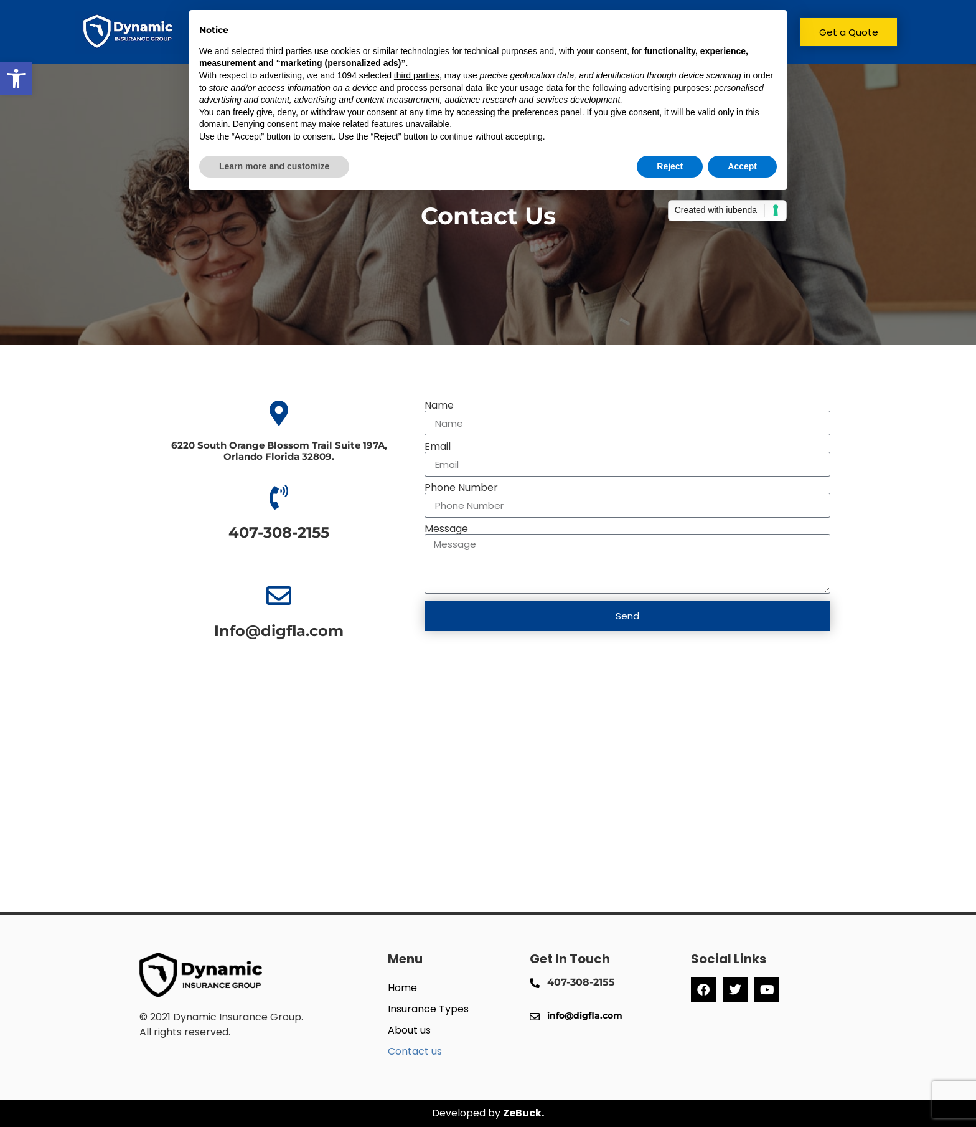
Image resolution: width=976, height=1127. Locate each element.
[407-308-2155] (278, 497)
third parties (416, 75)
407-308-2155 (278, 532)
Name (439, 406)
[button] (16, 78)
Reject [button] (670, 166)
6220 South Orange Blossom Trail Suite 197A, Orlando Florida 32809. (279, 450)
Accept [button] (742, 166)
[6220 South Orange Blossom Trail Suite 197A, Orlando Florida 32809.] (488, 803)
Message (446, 529)
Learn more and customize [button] (274, 166)
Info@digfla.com (279, 631)
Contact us (415, 1051)
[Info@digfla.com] (278, 595)
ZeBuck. (523, 1113)
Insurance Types (428, 1009)
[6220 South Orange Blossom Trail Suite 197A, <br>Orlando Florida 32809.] (278, 413)
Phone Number (461, 488)
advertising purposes (669, 88)
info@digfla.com (584, 1015)
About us (409, 1030)
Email (438, 447)
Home (402, 988)
